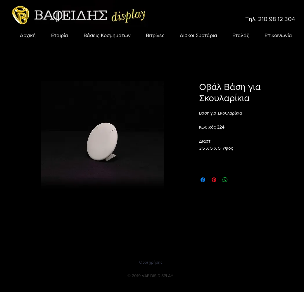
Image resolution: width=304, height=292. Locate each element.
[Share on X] (236, 179)
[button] (103, 35)
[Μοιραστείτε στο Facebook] (202, 179)
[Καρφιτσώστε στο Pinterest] (213, 179)
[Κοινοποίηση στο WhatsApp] (225, 179)
